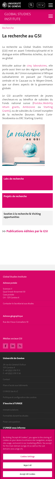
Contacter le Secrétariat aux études (18, 303)
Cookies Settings (27, 457)
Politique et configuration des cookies (20, 397)
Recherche (8, 28)
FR (39, 5)
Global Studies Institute (17, 16)
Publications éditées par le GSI (27, 231)
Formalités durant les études (15, 415)
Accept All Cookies (27, 475)
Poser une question (11, 421)
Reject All (27, 466)
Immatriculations (10, 409)
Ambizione (29, 107)
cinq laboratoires (37, 65)
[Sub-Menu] (50, 16)
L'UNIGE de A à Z (10, 391)
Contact (6, 379)
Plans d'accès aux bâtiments (15, 385)
